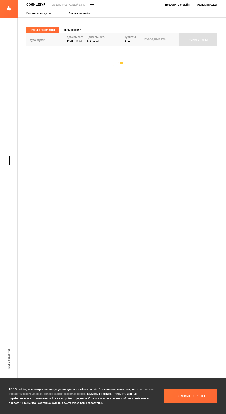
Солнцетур (35, 4)
